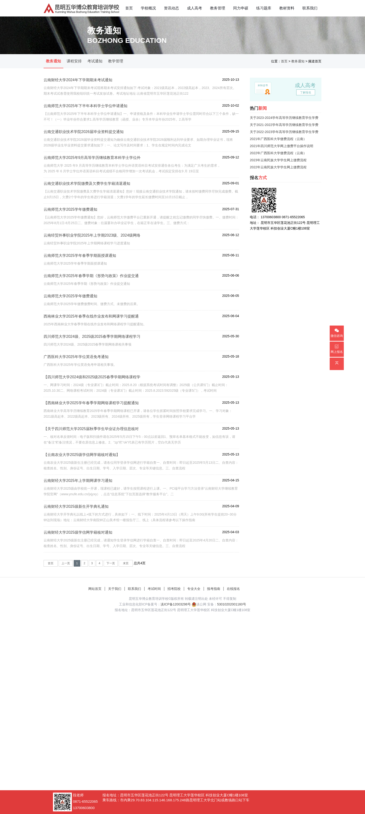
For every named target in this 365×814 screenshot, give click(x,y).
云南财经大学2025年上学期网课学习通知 (78, 481)
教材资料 (286, 8)
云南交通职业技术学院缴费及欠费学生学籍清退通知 (87, 183)
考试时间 (154, 589)
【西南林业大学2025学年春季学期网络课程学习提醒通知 (91, 403)
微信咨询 (337, 333)
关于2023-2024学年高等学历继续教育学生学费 (284, 118)
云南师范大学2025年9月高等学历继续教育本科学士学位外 (92, 158)
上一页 (65, 563)
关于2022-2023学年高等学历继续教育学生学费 (284, 132)
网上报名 (337, 349)
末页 (126, 563)
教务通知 (53, 61)
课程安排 (74, 61)
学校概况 (148, 8)
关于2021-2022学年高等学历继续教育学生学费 (284, 125)
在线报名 (233, 589)
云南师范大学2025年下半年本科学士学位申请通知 (85, 106)
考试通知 (94, 61)
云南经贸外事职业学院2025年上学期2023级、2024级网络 (92, 235)
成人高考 (194, 8)
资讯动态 (171, 8)
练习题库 (263, 8)
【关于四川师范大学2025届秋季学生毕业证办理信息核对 (91, 429)
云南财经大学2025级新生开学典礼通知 (76, 506)
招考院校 (174, 589)
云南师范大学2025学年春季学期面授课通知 (80, 256)
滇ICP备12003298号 (176, 604)
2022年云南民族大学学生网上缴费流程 (278, 167)
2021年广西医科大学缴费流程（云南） (278, 139)
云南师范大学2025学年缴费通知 (70, 209)
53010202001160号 (231, 604)
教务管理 (217, 8)
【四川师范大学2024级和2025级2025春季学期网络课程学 (92, 377)
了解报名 (305, 92)
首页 (129, 8)
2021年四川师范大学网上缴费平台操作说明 (281, 146)
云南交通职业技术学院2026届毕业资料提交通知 (84, 132)
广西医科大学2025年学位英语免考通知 (76, 357)
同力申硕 (240, 8)
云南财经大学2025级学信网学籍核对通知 (78, 532)
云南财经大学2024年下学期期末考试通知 (78, 80)
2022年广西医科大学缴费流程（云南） (278, 153)
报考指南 (213, 589)
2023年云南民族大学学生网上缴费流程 (278, 160)
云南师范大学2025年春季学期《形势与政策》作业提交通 (91, 276)
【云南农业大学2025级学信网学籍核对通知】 (82, 455)
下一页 (110, 563)
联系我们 (309, 8)
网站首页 (94, 589)
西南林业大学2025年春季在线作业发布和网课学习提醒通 (91, 316)
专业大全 (193, 589)
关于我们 (114, 589)
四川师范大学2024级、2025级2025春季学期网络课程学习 (92, 336)
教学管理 (115, 61)
